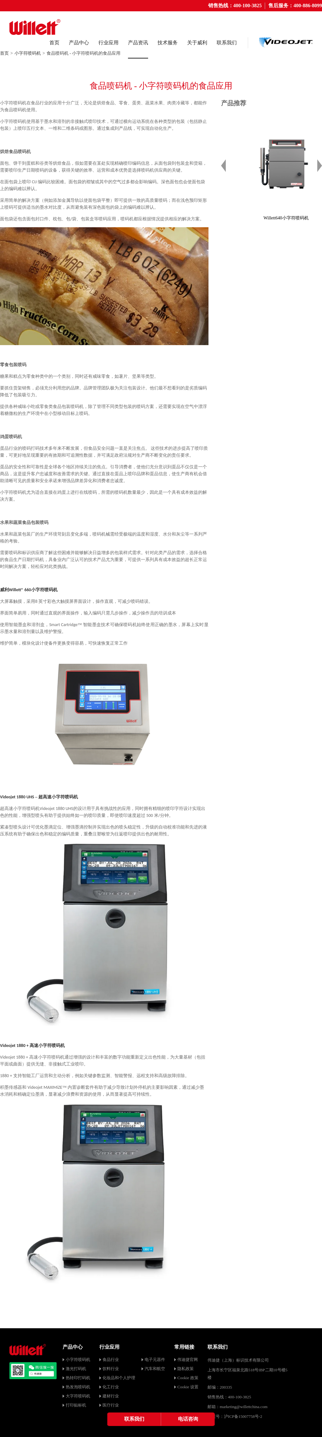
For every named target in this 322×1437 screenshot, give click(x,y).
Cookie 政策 (187, 1377)
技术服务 (168, 42)
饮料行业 (111, 1368)
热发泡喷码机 (78, 1387)
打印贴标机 (76, 1405)
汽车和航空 (155, 1368)
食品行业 (111, 1359)
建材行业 (111, 1396)
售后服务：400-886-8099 (295, 5)
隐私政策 (185, 1368)
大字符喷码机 (78, 1396)
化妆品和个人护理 (119, 1377)
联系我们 (227, 42)
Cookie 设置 (187, 1387)
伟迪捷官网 (187, 1359)
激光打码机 (76, 1368)
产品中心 (79, 42)
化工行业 (111, 1387)
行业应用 (108, 42)
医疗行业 (111, 1405)
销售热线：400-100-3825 (235, 5)
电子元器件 (155, 1359)
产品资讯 (138, 42)
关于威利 (197, 42)
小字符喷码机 (27, 53)
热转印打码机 (78, 1377)
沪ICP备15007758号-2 (243, 1416)
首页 (54, 42)
